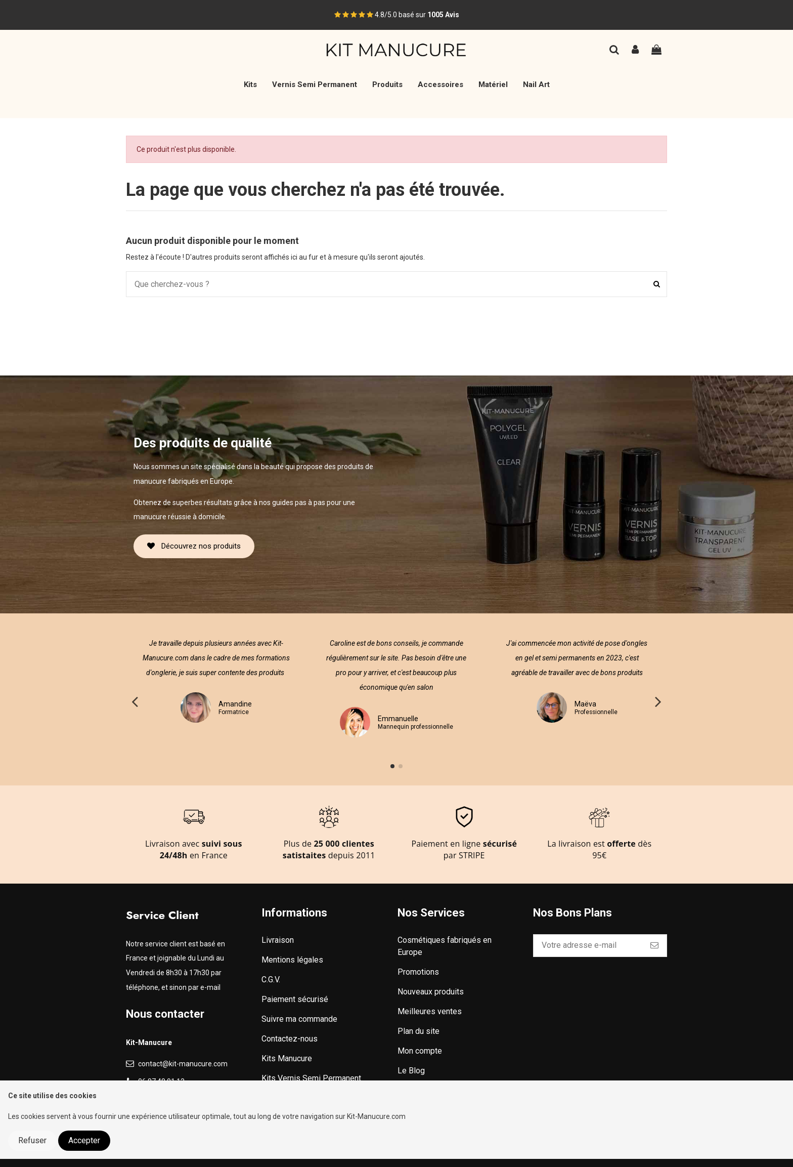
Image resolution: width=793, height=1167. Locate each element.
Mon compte (420, 1051)
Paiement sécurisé (294, 999)
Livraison (277, 940)
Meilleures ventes (430, 1011)
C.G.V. (270, 979)
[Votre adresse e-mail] (588, 945)
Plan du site (418, 1031)
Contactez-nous (289, 1039)
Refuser (32, 1140)
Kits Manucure (286, 1058)
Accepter (84, 1140)
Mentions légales (292, 960)
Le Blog (411, 1070)
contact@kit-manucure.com (183, 1064)
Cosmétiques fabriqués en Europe (445, 946)
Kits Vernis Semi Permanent (311, 1078)
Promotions (418, 972)
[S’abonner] (654, 945)
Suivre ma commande (299, 1019)
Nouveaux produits (431, 991)
